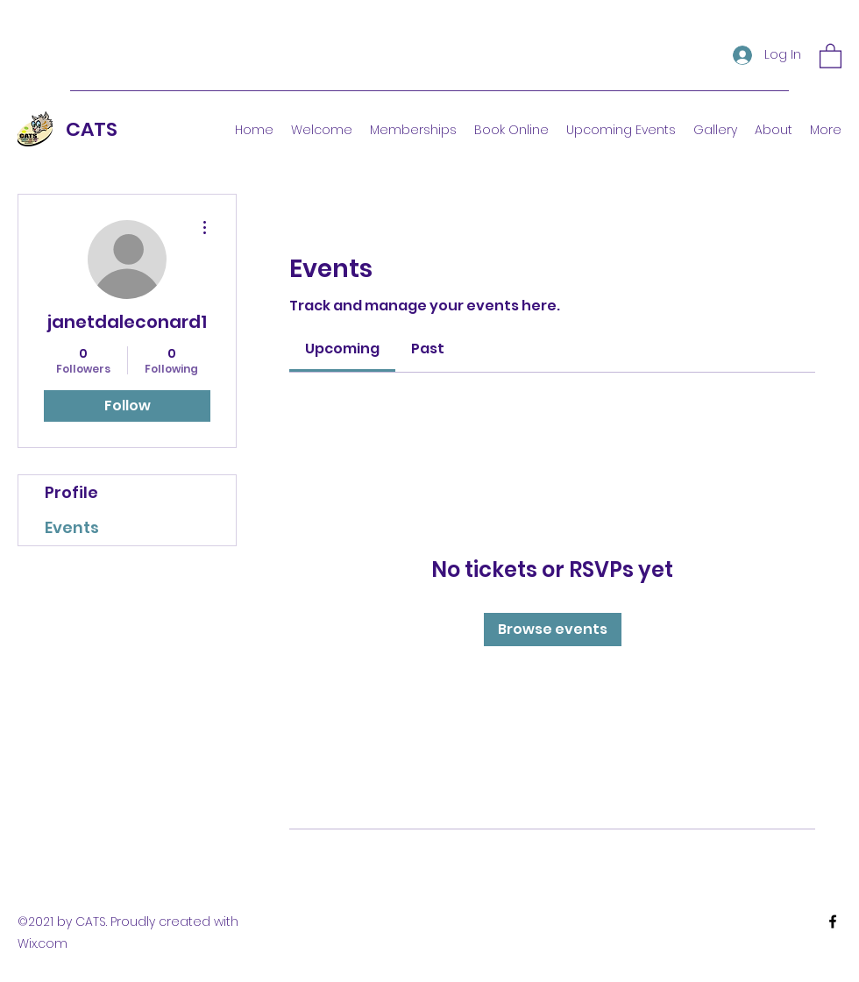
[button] (830, 55)
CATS (91, 129)
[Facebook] (832, 921)
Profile (71, 492)
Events (72, 527)
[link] (342, 348)
